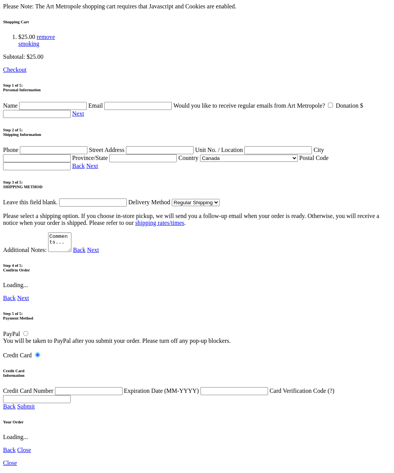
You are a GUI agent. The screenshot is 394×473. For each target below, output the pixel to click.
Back (78, 166)
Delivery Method (174, 202)
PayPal (11, 337)
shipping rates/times (159, 223)
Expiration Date (197, 394)
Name (45, 105)
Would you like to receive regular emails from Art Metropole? (254, 105)
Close (24, 453)
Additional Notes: (38, 253)
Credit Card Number (63, 394)
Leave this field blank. (65, 202)
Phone (46, 150)
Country (237, 158)
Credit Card (17, 358)
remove (46, 37)
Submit (26, 410)
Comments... (60, 243)
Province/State (125, 158)
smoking (28, 43)
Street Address (142, 150)
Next (78, 113)
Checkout (14, 69)
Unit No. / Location (254, 150)
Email (130, 105)
